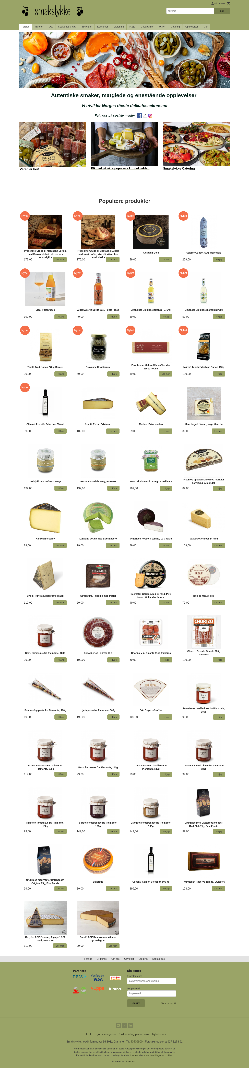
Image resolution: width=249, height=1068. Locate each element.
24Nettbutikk (131, 1061)
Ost (51, 26)
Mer (206, 26)
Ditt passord (133, 988)
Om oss (115, 959)
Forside (26, 26)
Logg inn (143, 959)
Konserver (102, 26)
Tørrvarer (87, 26)
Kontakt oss (158, 959)
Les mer (135, 1055)
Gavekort (129, 959)
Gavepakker (147, 26)
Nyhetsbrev (159, 1034)
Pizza (132, 26)
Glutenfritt (119, 26)
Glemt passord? (168, 1003)
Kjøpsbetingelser (106, 1034)
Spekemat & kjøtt (67, 26)
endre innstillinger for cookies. (158, 1055)
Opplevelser (191, 26)
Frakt (89, 1034)
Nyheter (39, 26)
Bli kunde (102, 959)
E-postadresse (134, 976)
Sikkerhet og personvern (134, 1034)
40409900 (137, 1041)
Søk (222, 10)
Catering (175, 26)
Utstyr (162, 26)
